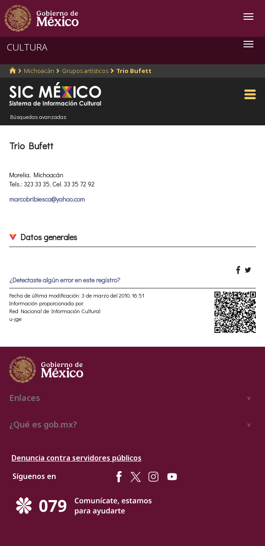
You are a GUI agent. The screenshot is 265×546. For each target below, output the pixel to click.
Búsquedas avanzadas (38, 116)
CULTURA (27, 47)
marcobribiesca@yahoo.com (47, 199)
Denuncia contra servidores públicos (76, 458)
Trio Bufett (134, 71)
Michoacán (39, 71)
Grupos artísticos (85, 71)
